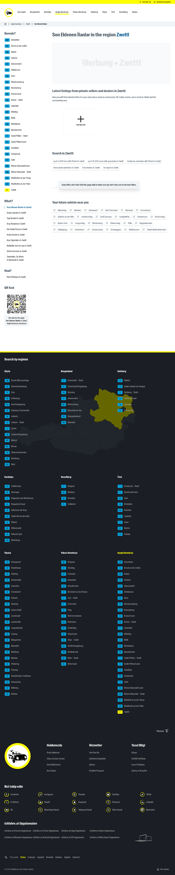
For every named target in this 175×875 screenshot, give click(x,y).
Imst (123, 498)
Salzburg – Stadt (128, 392)
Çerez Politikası (138, 764)
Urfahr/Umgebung (72, 646)
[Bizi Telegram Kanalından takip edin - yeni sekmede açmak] (87, 810)
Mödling (11, 112)
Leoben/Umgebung (16, 434)
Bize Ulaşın (51, 770)
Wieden (11, 694)
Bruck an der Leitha (16, 46)
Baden (10, 52)
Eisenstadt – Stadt (72, 380)
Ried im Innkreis (71, 616)
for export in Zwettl (110, 167)
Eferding (68, 568)
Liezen (11, 428)
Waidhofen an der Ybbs (17, 184)
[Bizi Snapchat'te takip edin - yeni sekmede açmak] (87, 802)
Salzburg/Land (127, 398)
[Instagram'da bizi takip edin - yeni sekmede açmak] (53, 794)
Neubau (11, 658)
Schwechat (12, 154)
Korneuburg (13, 88)
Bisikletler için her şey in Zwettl (19, 245)
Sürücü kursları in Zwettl (17, 251)
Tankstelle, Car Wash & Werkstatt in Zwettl (15, 258)
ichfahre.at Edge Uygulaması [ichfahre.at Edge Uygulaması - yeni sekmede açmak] (73, 830)
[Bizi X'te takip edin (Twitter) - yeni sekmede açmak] (19, 802)
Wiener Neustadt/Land (17, 166)
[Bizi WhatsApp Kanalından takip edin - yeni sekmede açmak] (53, 810)
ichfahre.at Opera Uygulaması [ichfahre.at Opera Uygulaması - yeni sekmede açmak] (102, 830)
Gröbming (12, 398)
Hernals (11, 598)
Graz (10, 392)
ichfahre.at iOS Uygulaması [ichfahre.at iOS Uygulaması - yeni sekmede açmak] (72, 837)
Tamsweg (125, 404)
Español (40, 857)
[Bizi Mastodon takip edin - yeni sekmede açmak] (155, 810)
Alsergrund (13, 562)
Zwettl (28, 24)
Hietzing (11, 604)
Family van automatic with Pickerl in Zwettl (144, 161)
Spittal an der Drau (16, 510)
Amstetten (12, 40)
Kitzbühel (125, 504)
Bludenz (68, 492)
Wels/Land (69, 664)
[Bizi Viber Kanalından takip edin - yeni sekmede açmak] (121, 810)
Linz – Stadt (69, 598)
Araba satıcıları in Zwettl (16, 212)
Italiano (58, 857)
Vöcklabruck (69, 652)
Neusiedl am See (71, 410)
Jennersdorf (69, 398)
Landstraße (13, 622)
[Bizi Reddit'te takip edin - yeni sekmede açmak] (53, 802)
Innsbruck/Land (128, 492)
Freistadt (68, 574)
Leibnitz (11, 416)
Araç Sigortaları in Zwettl (16, 240)
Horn (10, 76)
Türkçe (23, 857)
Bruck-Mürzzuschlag (17, 380)
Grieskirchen (69, 586)
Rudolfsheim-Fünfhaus (18, 676)
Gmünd (11, 58)
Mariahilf (12, 646)
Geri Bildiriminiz (54, 764)
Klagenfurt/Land (15, 504)
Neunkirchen (13, 130)
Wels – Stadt (69, 658)
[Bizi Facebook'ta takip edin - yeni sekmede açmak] (19, 794)
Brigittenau (13, 568)
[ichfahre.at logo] (8, 12)
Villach (11, 522)
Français (31, 857)
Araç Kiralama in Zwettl (16, 223)
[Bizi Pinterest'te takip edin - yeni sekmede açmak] (121, 802)
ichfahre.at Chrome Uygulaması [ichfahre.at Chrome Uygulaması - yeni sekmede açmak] (17, 830)
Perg (66, 610)
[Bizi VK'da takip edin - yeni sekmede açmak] (19, 810)
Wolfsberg (12, 540)
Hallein (124, 380)
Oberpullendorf (71, 416)
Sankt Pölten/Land (15, 142)
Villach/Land (13, 534)
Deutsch (76, 857)
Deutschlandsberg (16, 386)
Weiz (10, 464)
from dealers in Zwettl (91, 167)
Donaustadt (13, 580)
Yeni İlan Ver (94, 752)
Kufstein (124, 510)
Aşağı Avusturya (16, 24)
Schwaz (124, 534)
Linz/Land (68, 604)
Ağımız (92, 764)
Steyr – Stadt (70, 640)
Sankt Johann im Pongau (131, 386)
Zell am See (126, 410)
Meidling (12, 652)
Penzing (11, 670)
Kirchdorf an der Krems (74, 592)
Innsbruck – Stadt (128, 486)
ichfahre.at (15, 869)
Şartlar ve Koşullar (139, 770)
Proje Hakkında (53, 752)
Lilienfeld (11, 106)
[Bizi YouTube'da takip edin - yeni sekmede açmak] (121, 794)
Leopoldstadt (13, 628)
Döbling (11, 574)
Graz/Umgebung (15, 404)
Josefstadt (12, 616)
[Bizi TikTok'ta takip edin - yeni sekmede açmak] (155, 794)
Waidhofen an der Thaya (18, 178)
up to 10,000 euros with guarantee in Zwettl (105, 161)
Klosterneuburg (14, 82)
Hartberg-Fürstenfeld (17, 410)
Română (49, 857)
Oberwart (68, 422)
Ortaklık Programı (96, 770)
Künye (134, 752)
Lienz (123, 522)
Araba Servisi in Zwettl (15, 234)
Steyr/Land (69, 634)
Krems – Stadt (14, 100)
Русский (14, 857)
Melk (10, 118)
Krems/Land (13, 94)
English (67, 857)
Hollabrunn (12, 70)
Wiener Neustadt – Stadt (18, 172)
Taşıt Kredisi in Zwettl (15, 218)
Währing (11, 688)
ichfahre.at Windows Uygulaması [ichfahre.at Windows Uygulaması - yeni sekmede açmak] (17, 837)
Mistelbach (12, 124)
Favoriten (12, 586)
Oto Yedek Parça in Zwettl (17, 229)
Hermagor (12, 492)
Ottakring (12, 664)
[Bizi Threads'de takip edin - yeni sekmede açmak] (87, 794)
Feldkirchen (13, 486)
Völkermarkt (13, 528)
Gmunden (68, 580)
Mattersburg (69, 404)
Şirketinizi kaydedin (97, 758)
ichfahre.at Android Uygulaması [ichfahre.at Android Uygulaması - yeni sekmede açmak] (45, 837)
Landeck (124, 516)
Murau (11, 446)
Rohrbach (68, 622)
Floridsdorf (13, 592)
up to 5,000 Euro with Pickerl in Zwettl (68, 161)
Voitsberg (12, 458)
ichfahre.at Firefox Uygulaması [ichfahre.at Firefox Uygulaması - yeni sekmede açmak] (45, 830)
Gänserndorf (13, 64)
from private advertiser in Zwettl (66, 167)
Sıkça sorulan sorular (56, 758)
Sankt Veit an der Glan (17, 516)
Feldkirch (68, 504)
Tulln (10, 160)
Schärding (68, 628)
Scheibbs (12, 148)
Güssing (68, 392)
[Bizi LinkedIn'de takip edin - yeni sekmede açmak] (155, 802)
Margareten (13, 640)
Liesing (11, 634)
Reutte (124, 528)
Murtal (11, 440)
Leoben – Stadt (14, 422)
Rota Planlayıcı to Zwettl (16, 277)
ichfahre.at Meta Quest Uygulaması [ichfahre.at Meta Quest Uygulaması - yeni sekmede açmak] (102, 837)
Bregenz (68, 486)
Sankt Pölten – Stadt (16, 136)
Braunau (68, 562)
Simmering (12, 682)
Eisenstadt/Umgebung (74, 386)
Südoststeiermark (15, 452)
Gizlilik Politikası (139, 758)
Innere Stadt (13, 610)
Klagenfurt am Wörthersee (19, 498)
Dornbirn (68, 498)
